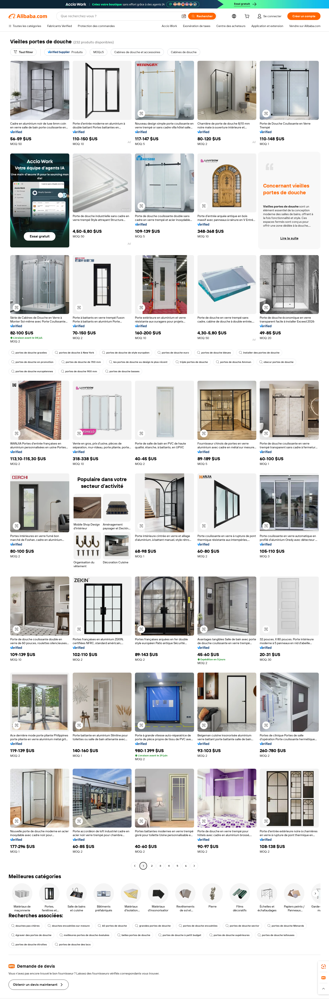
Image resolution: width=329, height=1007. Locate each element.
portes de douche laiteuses (276, 935)
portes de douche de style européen (125, 352)
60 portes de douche (112, 925)
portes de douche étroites (29, 944)
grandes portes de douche (153, 925)
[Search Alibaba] (119, 16)
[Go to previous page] (135, 866)
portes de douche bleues (214, 352)
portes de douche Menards (285, 925)
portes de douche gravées (29, 352)
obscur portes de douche (276, 362)
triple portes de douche (192, 362)
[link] (323, 966)
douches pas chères (25, 925)
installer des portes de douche (259, 352)
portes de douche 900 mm (79, 371)
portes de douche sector (242, 925)
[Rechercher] (202, 16)
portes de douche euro (173, 352)
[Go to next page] (194, 866)
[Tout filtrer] (23, 52)
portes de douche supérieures (229, 935)
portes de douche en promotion (32, 362)
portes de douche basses (122, 371)
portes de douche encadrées (198, 925)
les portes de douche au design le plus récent (138, 362)
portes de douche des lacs (73, 944)
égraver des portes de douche (31, 935)
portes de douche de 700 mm (81, 362)
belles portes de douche (133, 935)
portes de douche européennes (32, 371)
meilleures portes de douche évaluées (84, 935)
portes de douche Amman (233, 362)
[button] (183, 16)
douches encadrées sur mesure (69, 925)
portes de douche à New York (74, 352)
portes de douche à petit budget (179, 935)
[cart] (248, 16)
